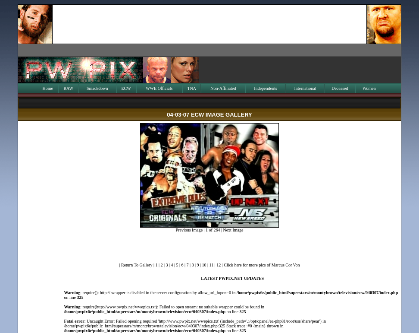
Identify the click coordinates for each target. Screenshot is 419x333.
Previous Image (189, 230)
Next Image (233, 230)
